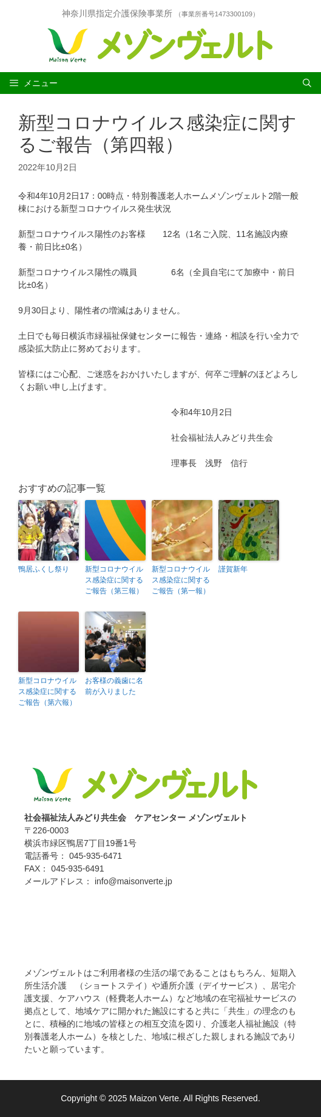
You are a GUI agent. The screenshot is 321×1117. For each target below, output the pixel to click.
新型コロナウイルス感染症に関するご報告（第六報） (47, 691)
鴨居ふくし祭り (43, 569)
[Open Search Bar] (307, 83)
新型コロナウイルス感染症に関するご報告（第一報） (181, 580)
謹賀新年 (233, 569)
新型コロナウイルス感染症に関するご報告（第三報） (114, 580)
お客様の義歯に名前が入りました (114, 686)
